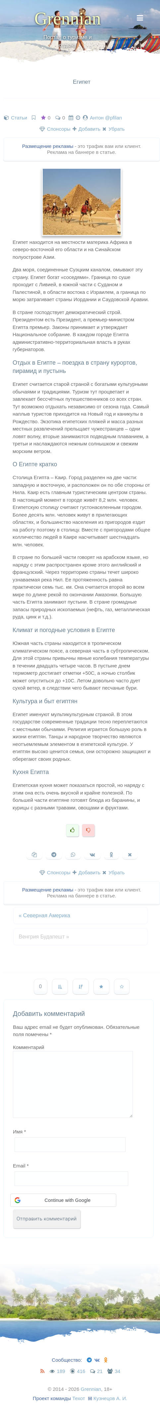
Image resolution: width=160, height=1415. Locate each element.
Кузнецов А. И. (110, 1398)
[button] (63, 1200)
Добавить (86, 129)
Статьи (19, 117)
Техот (78, 1398)
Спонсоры (55, 129)
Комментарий (28, 1047)
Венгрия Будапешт (44, 936)
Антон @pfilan (106, 117)
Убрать (113, 129)
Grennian (67, 18)
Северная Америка (44, 915)
